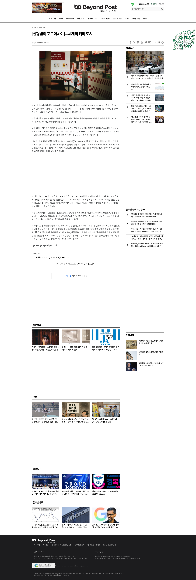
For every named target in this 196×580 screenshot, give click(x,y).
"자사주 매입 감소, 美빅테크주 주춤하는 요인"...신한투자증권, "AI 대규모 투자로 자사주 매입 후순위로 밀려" (45, 526)
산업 (61, 19)
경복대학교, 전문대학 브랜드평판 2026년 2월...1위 (105, 492)
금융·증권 (70, 19)
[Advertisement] (76, 172)
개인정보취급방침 (65, 545)
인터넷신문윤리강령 (109, 545)
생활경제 (80, 19)
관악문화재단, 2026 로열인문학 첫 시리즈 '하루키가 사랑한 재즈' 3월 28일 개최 (106, 348)
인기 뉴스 (130, 48)
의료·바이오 (105, 19)
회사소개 (154, 4)
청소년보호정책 (79, 545)
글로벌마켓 (117, 19)
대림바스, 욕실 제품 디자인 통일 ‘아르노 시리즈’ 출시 (75, 348)
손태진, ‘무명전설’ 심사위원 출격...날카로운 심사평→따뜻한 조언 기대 (45, 348)
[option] (48, 7)
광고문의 (161, 4)
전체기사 (52, 19)
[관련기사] (36, 254)
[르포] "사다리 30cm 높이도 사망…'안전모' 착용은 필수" (104, 420)
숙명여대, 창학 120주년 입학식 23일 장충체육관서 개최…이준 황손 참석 (75, 492)
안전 (127, 19)
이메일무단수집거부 (93, 545)
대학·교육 (136, 19)
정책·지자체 (92, 19)
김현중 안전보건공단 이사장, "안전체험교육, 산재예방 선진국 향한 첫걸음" (45, 420)
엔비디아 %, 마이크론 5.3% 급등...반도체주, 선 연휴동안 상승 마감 (75, 526)
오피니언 (130, 335)
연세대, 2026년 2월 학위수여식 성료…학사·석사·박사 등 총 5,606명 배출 (45, 492)
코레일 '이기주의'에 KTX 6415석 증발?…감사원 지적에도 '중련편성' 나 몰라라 (75, 420)
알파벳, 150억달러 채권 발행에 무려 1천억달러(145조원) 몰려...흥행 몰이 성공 (105, 526)
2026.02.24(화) (144, 4)
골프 (145, 19)
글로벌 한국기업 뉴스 (135, 209)
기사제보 (45, 545)
